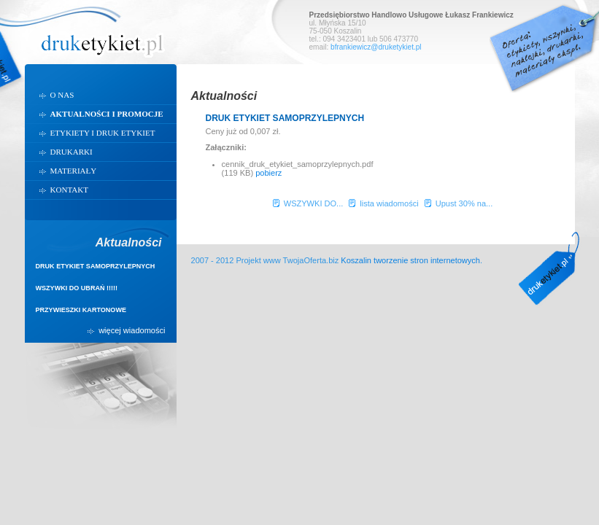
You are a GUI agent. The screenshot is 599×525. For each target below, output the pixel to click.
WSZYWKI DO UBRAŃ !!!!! (77, 288)
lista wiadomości (389, 203)
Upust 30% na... (464, 203)
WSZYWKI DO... (314, 203)
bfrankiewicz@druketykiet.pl (376, 47)
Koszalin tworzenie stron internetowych (410, 260)
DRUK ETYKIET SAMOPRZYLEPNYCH (95, 266)
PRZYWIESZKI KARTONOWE (81, 310)
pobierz (268, 172)
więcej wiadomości (131, 331)
